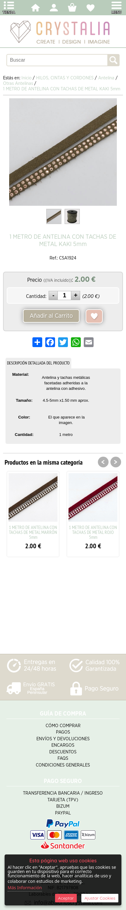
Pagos (63, 732)
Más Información (25, 887)
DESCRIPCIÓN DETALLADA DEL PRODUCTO (38, 363)
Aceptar (66, 898)
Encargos (62, 745)
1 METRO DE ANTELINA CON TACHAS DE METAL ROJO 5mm (93, 532)
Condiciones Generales (63, 765)
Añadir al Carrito (51, 316)
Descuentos (62, 752)
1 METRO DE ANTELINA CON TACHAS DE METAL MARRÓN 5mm (33, 532)
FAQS (62, 758)
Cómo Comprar (63, 725)
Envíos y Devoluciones (63, 739)
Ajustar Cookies (99, 898)
